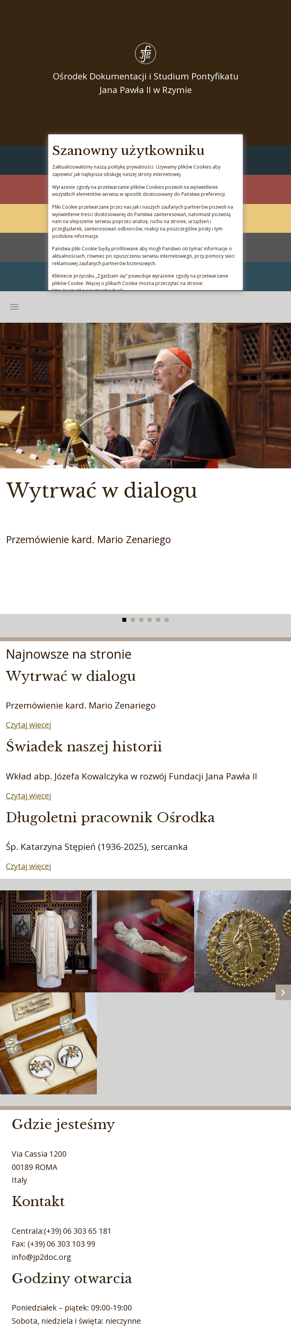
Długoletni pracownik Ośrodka (110, 817)
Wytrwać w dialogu (102, 490)
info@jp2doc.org (41, 1257)
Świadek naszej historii (84, 747)
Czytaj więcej (28, 724)
